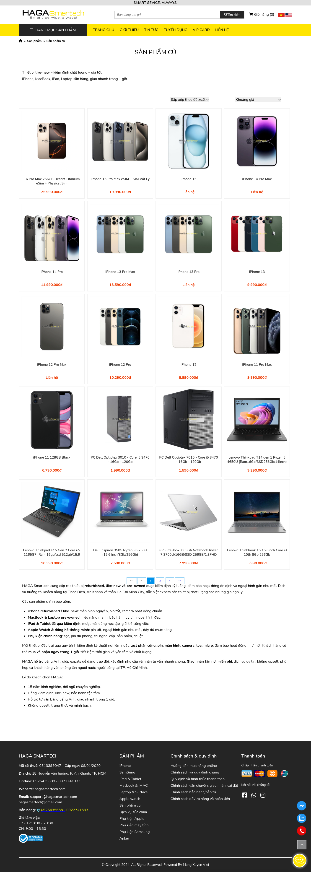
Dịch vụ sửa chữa (133, 812)
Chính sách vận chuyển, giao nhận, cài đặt (204, 785)
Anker (124, 838)
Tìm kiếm (232, 15)
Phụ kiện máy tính (134, 825)
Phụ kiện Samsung (134, 831)
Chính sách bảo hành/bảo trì (193, 792)
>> (179, 580)
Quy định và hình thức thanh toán (198, 778)
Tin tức (151, 29)
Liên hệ (222, 29)
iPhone (125, 765)
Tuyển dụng (175, 29)
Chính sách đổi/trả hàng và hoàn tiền (200, 798)
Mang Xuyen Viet (196, 864)
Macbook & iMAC (133, 785)
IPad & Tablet (130, 778)
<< (131, 580)
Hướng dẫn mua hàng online (194, 765)
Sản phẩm (34, 41)
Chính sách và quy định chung (195, 772)
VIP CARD (201, 29)
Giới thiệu (129, 29)
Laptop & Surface (133, 792)
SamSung (127, 772)
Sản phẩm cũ (56, 41)
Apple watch (129, 798)
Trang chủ (103, 29)
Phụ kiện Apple (131, 818)
